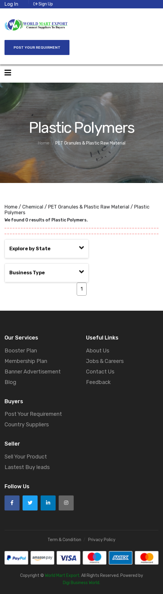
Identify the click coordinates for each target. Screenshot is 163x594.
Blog (10, 382)
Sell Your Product (26, 456)
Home (11, 207)
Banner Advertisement (33, 371)
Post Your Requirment (37, 47)
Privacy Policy (101, 539)
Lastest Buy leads (27, 467)
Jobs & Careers (105, 361)
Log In (11, 4)
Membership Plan (26, 361)
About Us (97, 350)
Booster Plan (21, 350)
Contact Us (100, 371)
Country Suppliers (27, 424)
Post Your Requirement (33, 414)
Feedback (98, 382)
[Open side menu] (8, 73)
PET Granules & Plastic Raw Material (88, 207)
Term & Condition (64, 539)
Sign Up (43, 4)
